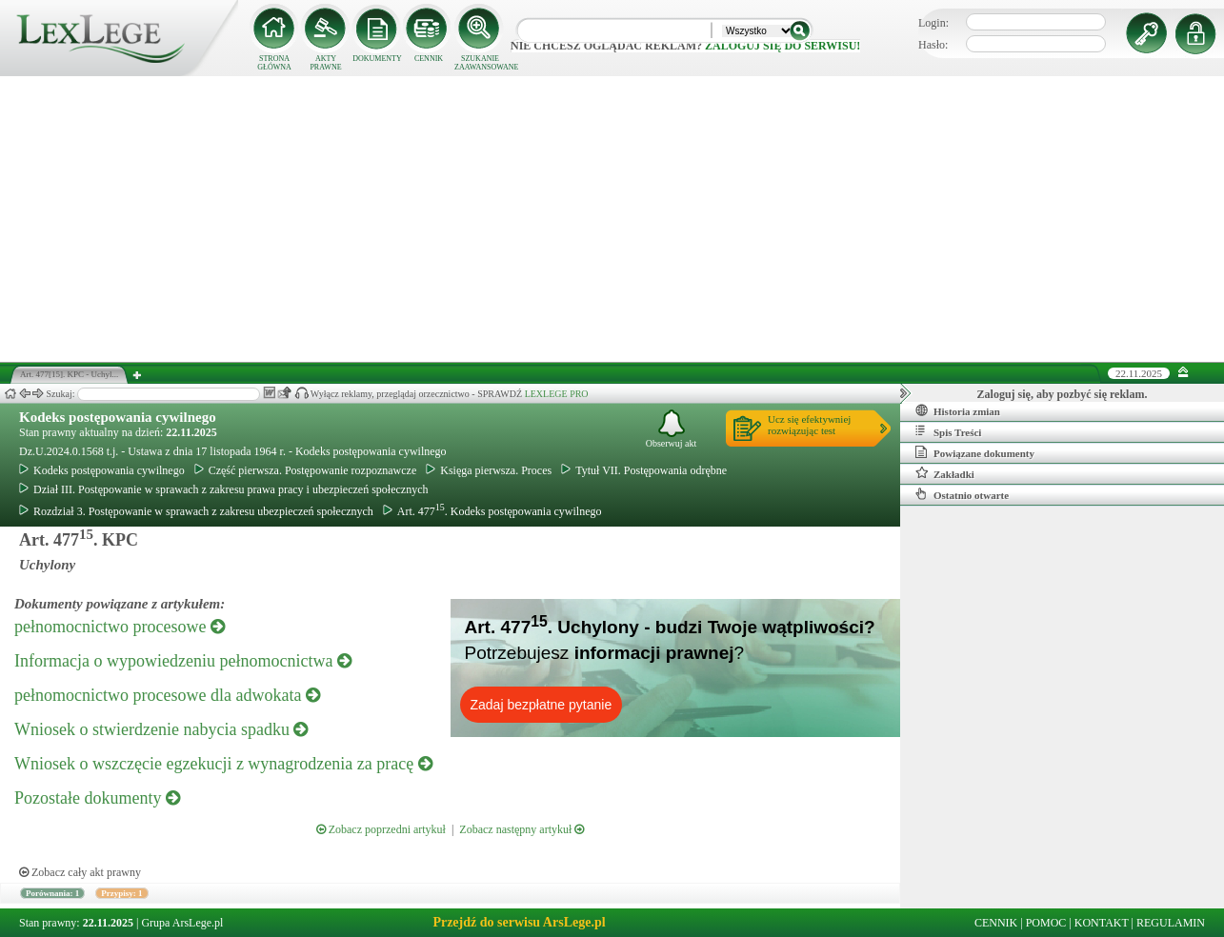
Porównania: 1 (52, 893)
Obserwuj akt (671, 429)
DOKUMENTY (377, 58)
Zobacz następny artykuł (521, 829)
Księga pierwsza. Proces (489, 470)
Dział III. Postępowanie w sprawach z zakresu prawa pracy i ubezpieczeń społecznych (223, 489)
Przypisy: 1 (121, 893)
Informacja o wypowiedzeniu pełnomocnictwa (182, 660)
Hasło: (933, 44)
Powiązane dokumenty (974, 452)
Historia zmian (957, 410)
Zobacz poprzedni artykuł (381, 829)
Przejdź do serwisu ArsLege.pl (518, 922)
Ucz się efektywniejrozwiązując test (809, 424)
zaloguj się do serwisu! (782, 45)
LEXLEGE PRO (557, 394)
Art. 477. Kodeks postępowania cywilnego (492, 511)
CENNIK (428, 58)
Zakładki (944, 473)
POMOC (1046, 922)
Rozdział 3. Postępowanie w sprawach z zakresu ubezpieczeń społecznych (196, 511)
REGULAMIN (1170, 922)
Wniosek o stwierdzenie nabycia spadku (161, 729)
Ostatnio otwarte (962, 494)
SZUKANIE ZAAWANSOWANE (480, 62)
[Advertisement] (612, 219)
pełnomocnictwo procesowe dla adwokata (167, 695)
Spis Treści (948, 431)
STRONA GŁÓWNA (274, 62)
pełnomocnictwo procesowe (119, 626)
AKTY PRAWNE (325, 62)
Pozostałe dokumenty (97, 797)
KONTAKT (1101, 922)
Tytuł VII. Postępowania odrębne (644, 470)
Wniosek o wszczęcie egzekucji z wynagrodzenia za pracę (223, 763)
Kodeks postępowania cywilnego (117, 417)
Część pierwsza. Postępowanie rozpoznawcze (305, 470)
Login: (933, 23)
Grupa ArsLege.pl (182, 922)
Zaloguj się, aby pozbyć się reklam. (1062, 394)
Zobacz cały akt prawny (80, 872)
